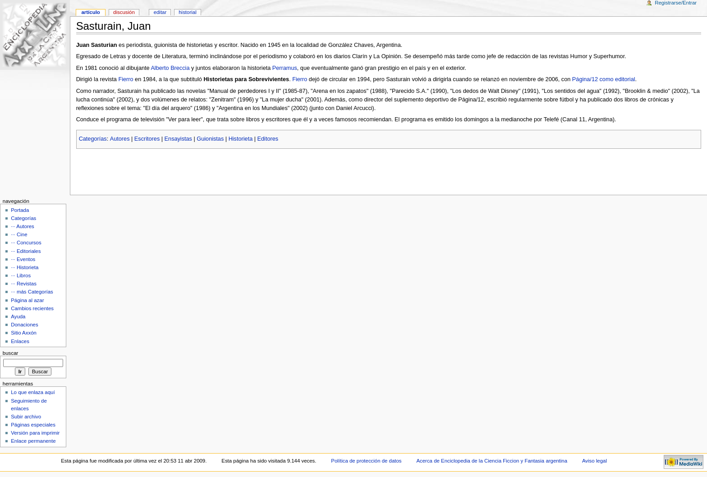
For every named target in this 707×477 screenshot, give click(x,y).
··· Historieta (24, 267)
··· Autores (22, 226)
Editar (160, 12)
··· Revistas (24, 283)
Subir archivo (26, 416)
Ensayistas (178, 139)
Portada (20, 210)
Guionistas (210, 139)
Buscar (10, 353)
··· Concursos (26, 242)
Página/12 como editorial (603, 79)
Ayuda (18, 316)
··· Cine (19, 234)
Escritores (147, 139)
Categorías (93, 139)
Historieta (241, 139)
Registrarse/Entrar (676, 2)
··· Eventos (23, 259)
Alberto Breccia (170, 68)
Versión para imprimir (35, 433)
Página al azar (27, 300)
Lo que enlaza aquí (33, 392)
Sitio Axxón (24, 332)
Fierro (125, 79)
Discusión (124, 12)
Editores (268, 139)
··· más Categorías (32, 291)
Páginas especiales (33, 424)
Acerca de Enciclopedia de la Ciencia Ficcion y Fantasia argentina (491, 460)
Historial (187, 12)
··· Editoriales (26, 251)
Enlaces (20, 341)
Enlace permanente (33, 441)
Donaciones (24, 324)
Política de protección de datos (366, 460)
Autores (120, 139)
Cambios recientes (32, 308)
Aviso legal (594, 460)
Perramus (284, 68)
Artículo (90, 12)
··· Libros (21, 275)
